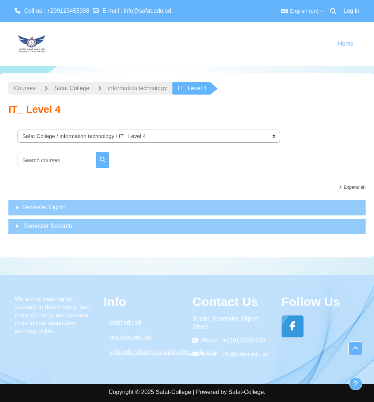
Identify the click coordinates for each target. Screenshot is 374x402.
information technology (137, 88)
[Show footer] (355, 383)
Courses (25, 88)
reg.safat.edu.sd (131, 337)
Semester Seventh (47, 226)
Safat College (71, 88)
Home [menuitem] (346, 44)
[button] (302, 11)
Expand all (355, 187)
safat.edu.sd (125, 322)
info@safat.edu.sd (147, 11)
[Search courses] (57, 160)
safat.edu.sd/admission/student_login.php (146, 352)
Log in (351, 11)
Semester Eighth (43, 207)
